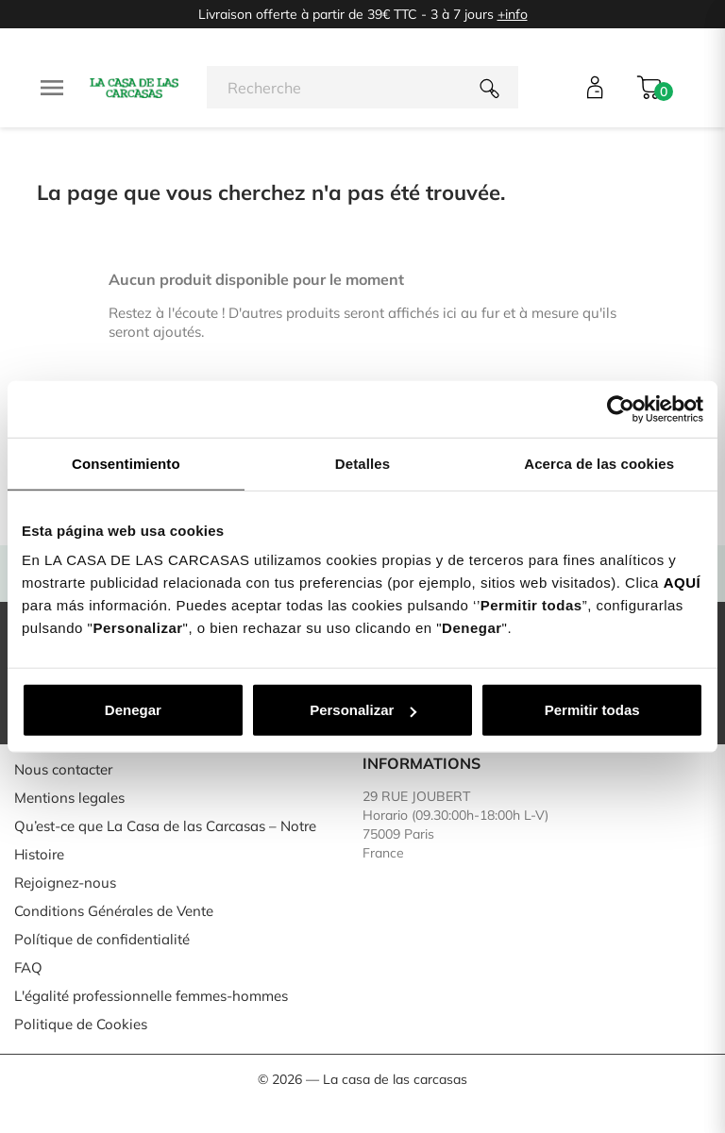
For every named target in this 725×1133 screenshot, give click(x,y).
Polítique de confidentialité (102, 939)
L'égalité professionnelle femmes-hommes (151, 996)
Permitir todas (592, 710)
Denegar (133, 710)
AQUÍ (682, 583)
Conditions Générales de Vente (113, 911)
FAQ (28, 967)
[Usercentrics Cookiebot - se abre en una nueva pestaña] (620, 408)
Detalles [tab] (362, 463)
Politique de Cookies (80, 1024)
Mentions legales (69, 798)
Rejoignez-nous (65, 882)
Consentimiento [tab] (126, 463)
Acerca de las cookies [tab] (599, 463)
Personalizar (363, 710)
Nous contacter (63, 769)
